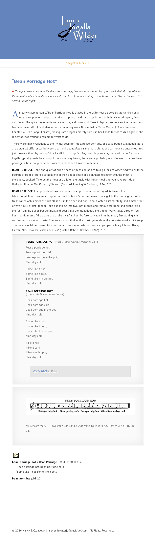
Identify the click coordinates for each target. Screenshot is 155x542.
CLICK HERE (40, 371)
